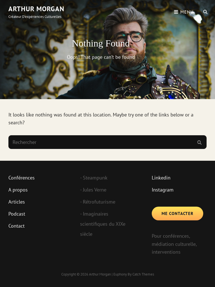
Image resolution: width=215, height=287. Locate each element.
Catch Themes (143, 274)
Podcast (16, 214)
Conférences (21, 177)
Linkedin (161, 177)
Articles (16, 202)
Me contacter (177, 213)
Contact (16, 226)
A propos (18, 189)
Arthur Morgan (36, 8)
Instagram (163, 189)
